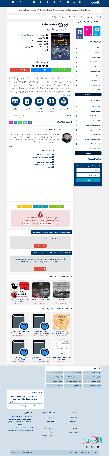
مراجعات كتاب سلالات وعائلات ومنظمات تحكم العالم (51, 232)
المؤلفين (74, 3)
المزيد (10, 146)
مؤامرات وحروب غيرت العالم (43, 165)
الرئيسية (97, 17)
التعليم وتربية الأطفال (88, 125)
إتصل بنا (26, 223)
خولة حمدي (88, 48)
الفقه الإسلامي (88, 134)
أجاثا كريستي (88, 85)
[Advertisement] (40, 185)
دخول (20, 3)
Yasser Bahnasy (27, 453)
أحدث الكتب (72, 417)
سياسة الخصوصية (48, 425)
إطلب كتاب (40, 3)
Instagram (88, 34)
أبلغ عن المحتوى (17, 115)
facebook (79, 37)
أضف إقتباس (41, 70)
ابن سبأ (50, 167)
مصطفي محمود (88, 76)
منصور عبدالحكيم (85, 17)
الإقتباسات (61, 3)
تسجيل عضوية (13, 3)
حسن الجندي (88, 80)
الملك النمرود (49, 160)
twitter (97, 34)
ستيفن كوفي (88, 57)
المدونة (60, 386)
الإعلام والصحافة (88, 144)
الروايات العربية (88, 111)
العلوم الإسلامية (88, 116)
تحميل (57, 206)
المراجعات (54, 3)
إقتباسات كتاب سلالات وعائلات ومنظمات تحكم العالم (51, 253)
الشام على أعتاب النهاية (45, 162)
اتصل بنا (52, 417)
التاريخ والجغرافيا (27, 35)
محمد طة (88, 66)
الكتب (79, 3)
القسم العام (88, 106)
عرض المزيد (67, 94)
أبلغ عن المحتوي (45, 223)
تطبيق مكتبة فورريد (48, 436)
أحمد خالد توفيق (88, 62)
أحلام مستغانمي (88, 71)
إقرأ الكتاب (60, 70)
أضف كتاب (47, 3)
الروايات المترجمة (88, 120)
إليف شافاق (88, 90)
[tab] (64, 103)
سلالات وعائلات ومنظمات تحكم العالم (64, 17)
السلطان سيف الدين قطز (45, 155)
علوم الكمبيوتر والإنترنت (88, 139)
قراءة (40, 206)
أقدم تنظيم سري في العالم (43, 157)
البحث (34, 3)
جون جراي (88, 52)
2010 (32, 44)
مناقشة (24, 206)
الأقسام (68, 3)
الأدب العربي (77, 386)
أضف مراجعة (20, 70)
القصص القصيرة (88, 130)
